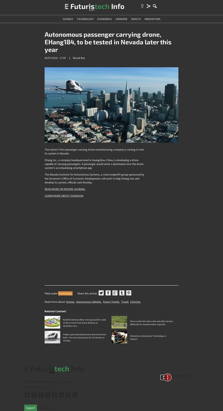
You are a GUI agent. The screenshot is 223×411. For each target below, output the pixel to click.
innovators (152, 19)
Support (30, 408)
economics (104, 19)
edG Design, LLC (42, 387)
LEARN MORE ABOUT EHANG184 (64, 196)
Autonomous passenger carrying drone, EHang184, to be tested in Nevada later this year (108, 42)
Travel (124, 302)
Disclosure (46, 408)
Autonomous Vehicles (88, 302)
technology (85, 19)
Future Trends (111, 302)
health (136, 19)
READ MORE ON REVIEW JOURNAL (65, 189)
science (68, 19)
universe (121, 19)
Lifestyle (135, 302)
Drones (70, 302)
